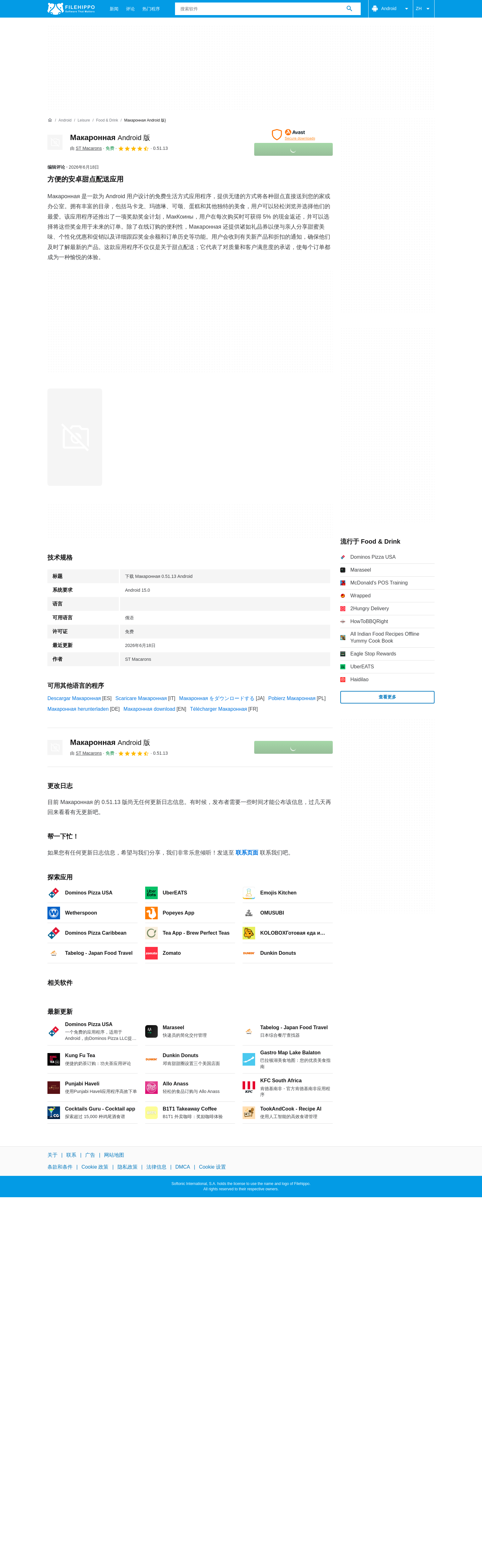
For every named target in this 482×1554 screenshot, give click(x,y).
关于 (52, 1155)
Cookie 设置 (212, 1167)
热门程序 (151, 8)
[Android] (64, 120)
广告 (90, 1155)
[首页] (49, 120)
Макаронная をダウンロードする (217, 698)
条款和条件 (60, 1167)
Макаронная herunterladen (78, 709)
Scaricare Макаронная (141, 698)
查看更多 (387, 696)
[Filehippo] (71, 9)
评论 (130, 8)
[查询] (268, 9)
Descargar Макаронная (74, 698)
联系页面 (247, 853)
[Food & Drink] (107, 120)
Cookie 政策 (94, 1167)
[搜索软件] (349, 9)
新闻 (114, 8)
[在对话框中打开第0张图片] (74, 437)
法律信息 (156, 1167)
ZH (424, 9)
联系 (71, 1155)
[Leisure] (84, 120)
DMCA (182, 1167)
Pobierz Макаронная (291, 698)
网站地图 (114, 1155)
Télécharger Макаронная (218, 709)
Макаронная (110, 137)
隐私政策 (128, 1167)
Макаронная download (149, 709)
